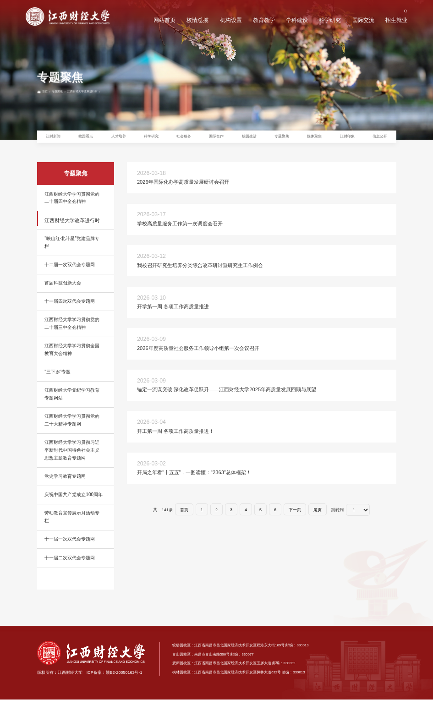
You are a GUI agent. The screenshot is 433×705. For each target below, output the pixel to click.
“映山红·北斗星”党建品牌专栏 (71, 248)
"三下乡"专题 (57, 377)
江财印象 (347, 139)
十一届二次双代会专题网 (69, 563)
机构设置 (229, 21)
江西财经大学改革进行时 (104, 122)
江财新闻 (53, 139)
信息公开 (380, 139)
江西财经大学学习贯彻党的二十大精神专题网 (71, 426)
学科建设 (296, 21)
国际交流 (363, 21)
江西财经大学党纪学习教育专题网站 (71, 399)
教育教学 (262, 21)
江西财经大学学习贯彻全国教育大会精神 (71, 355)
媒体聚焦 (314, 139)
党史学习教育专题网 (65, 482)
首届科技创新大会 (62, 288)
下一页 (295, 515)
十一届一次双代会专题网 (69, 544)
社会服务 (184, 139)
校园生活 (249, 139)
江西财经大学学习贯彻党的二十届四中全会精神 (71, 203)
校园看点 (86, 139)
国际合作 (216, 139)
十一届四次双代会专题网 (69, 307)
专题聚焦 (67, 122)
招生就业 (396, 21)
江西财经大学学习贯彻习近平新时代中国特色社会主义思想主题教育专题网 (71, 456)
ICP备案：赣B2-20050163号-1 (115, 678)
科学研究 (329, 21)
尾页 (317, 515)
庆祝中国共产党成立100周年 (73, 500)
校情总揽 (195, 21)
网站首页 (162, 21)
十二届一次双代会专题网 (69, 270)
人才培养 (119, 139)
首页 (48, 122)
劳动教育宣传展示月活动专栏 (71, 522)
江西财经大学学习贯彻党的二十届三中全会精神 (71, 329)
